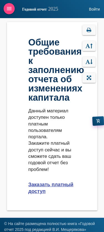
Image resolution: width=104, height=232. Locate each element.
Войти (94, 9)
